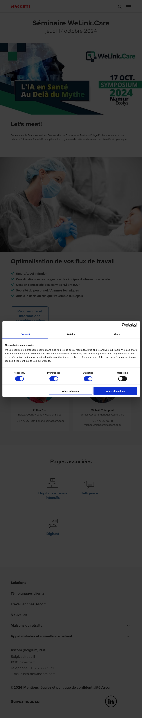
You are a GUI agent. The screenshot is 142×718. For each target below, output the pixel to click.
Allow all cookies (115, 391)
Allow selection (70, 391)
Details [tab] (71, 334)
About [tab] (116, 334)
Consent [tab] (25, 334)
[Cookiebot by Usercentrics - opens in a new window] (124, 325)
